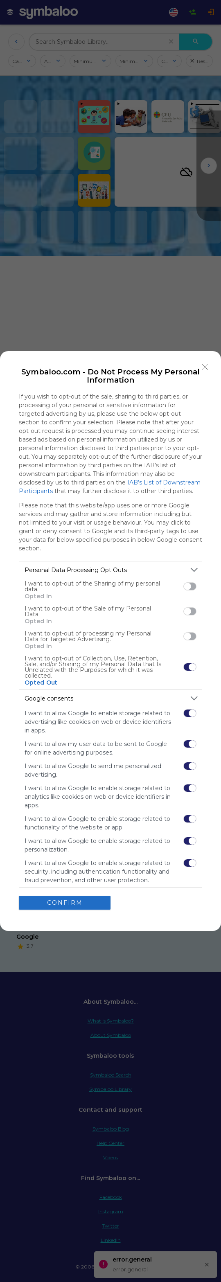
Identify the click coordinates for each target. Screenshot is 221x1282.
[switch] (189, 586)
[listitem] (110, 569)
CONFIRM (65, 902)
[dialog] (110, 641)
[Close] (205, 367)
